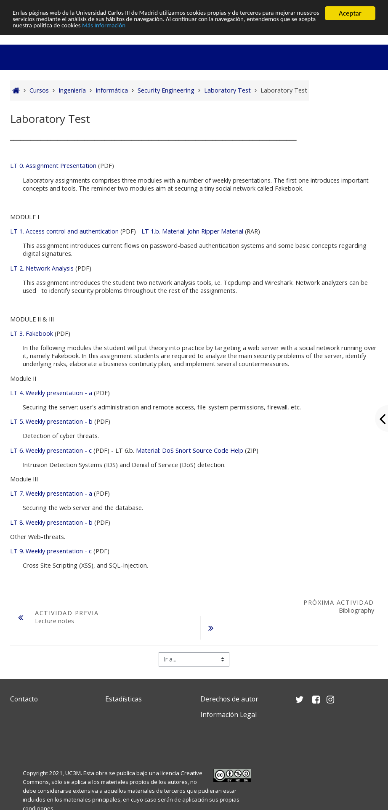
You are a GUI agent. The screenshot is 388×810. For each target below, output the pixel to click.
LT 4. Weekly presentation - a (51, 393)
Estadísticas (123, 699)
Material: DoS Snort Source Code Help (189, 450)
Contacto (24, 699)
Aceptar (350, 13)
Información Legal (228, 714)
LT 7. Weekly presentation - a (51, 493)
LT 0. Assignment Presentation (54, 166)
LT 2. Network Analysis (42, 268)
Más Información (232, 28)
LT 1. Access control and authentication (64, 231)
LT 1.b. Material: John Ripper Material (192, 231)
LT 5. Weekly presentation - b (51, 421)
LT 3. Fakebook (31, 333)
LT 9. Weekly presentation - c (51, 551)
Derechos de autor (229, 699)
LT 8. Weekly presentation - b (51, 522)
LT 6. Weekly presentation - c (51, 450)
